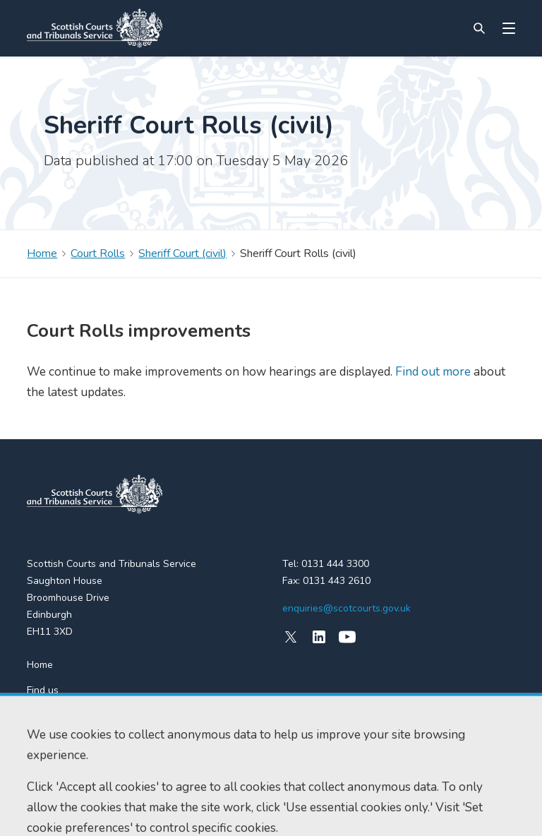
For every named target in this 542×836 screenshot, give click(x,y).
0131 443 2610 (337, 580)
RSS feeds (50, 715)
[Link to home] (94, 28)
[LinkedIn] (319, 636)
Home (42, 253)
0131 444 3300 (335, 564)
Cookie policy (116, 812)
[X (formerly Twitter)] (290, 636)
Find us (43, 690)
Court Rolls (98, 253)
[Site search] (479, 28)
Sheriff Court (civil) (182, 253)
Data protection (186, 812)
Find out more (431, 372)
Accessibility (52, 812)
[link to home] (94, 494)
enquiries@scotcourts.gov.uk (346, 608)
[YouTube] (347, 636)
